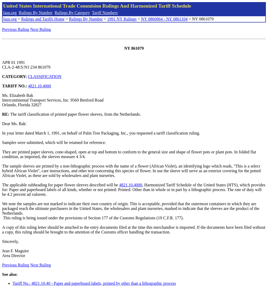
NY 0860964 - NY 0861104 (164, 19)
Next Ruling (40, 29)
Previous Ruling (15, 29)
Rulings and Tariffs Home (43, 19)
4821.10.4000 (39, 86)
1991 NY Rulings (122, 19)
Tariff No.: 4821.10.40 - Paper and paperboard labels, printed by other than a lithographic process (94, 283)
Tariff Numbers (105, 12)
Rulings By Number (36, 12)
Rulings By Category (72, 12)
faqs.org (10, 12)
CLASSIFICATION (45, 76)
